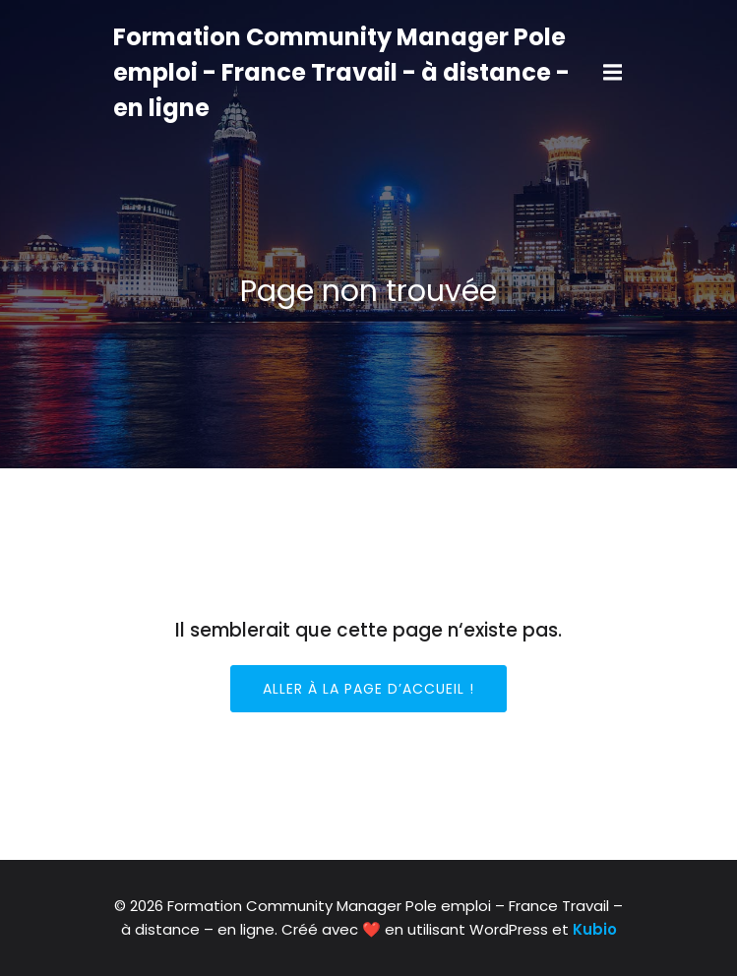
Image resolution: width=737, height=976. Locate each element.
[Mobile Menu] (613, 73)
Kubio (595, 929)
